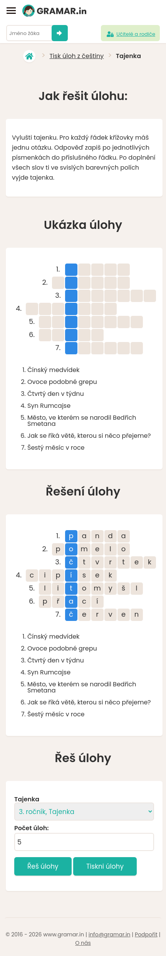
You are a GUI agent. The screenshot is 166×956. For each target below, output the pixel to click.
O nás (83, 943)
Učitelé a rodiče (130, 34)
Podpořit (146, 934)
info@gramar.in (110, 934)
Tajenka (26, 799)
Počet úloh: (31, 828)
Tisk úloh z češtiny (76, 56)
